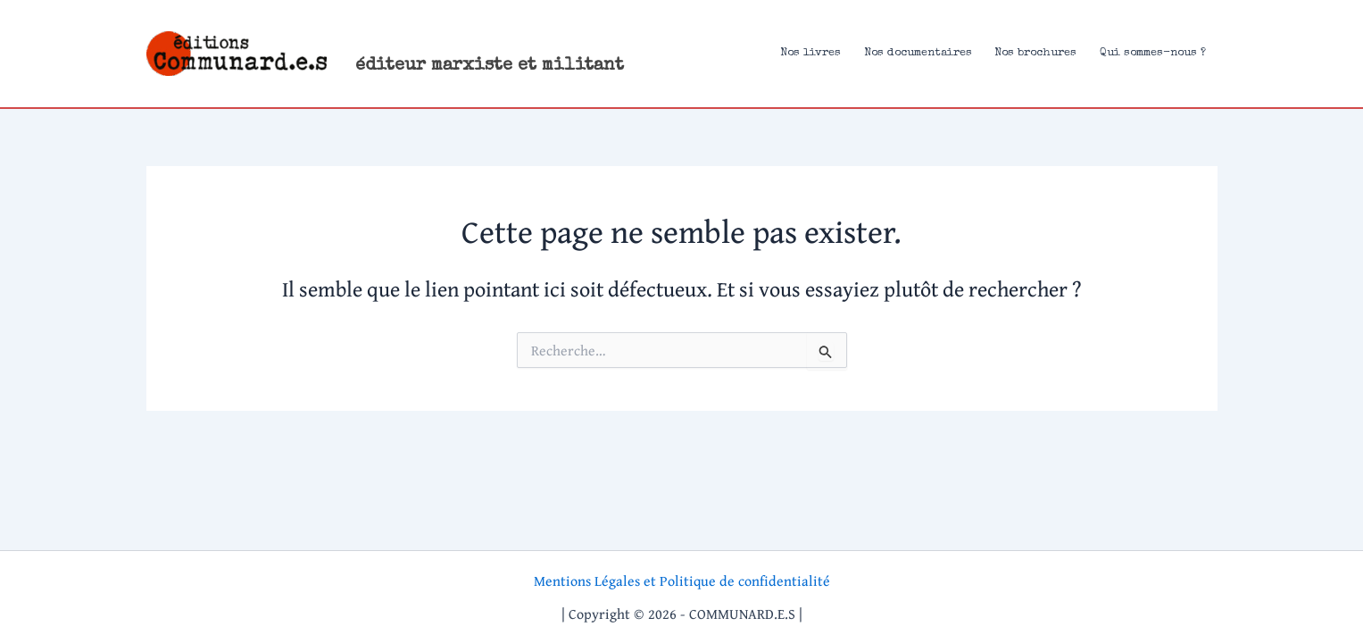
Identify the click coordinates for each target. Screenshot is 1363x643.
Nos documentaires (918, 53)
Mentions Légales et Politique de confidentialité (682, 580)
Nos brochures (1035, 53)
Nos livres (810, 53)
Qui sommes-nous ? (1153, 53)
